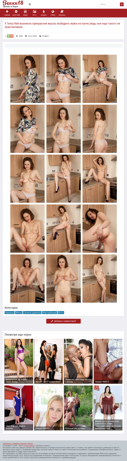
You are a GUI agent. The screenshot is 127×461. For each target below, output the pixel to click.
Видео (25, 13)
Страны (52, 13)
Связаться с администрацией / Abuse (18, 444)
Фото (34, 13)
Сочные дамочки (32, 312)
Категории (16, 13)
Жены (19, 312)
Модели (43, 13)
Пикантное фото (15, 4)
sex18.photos (29, 446)
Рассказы (62, 13)
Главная (7, 13)
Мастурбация (49, 312)
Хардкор (9, 312)
